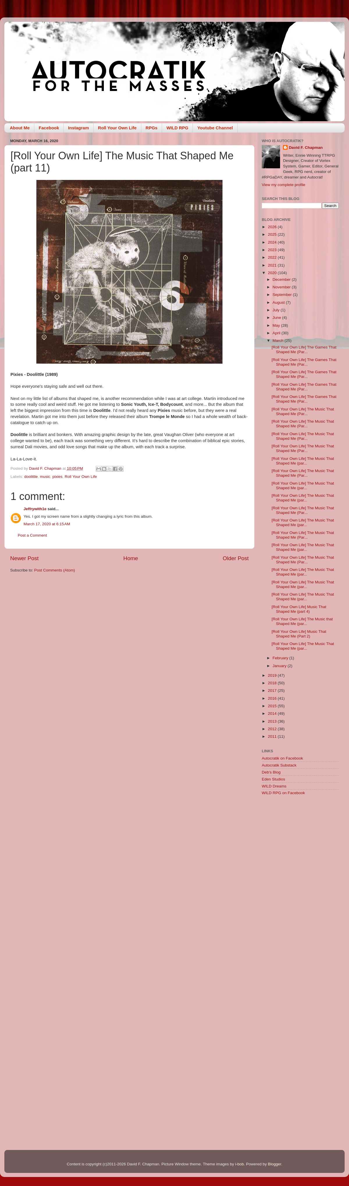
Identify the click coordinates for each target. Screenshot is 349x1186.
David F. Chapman (306, 147)
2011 (273, 736)
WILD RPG (177, 127)
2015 (273, 706)
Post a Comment (32, 535)
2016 (273, 698)
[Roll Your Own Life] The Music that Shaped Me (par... (302, 621)
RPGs (152, 127)
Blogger (274, 1164)
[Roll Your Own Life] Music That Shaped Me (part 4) (299, 609)
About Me (20, 127)
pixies (57, 476)
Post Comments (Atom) (54, 570)
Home (130, 558)
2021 (273, 265)
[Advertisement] (300, 841)
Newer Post (24, 558)
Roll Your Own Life (117, 127)
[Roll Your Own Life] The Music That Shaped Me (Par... (303, 411)
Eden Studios (273, 779)
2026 (273, 227)
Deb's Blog (271, 772)
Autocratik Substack (279, 765)
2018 (273, 683)
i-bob (239, 1164)
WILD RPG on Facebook (283, 793)
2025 (273, 234)
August (279, 302)
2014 (273, 713)
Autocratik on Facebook (282, 758)
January (280, 666)
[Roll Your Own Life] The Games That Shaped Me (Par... (304, 349)
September (283, 294)
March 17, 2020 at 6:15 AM (47, 524)
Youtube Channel (215, 127)
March (278, 340)
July (277, 310)
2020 (273, 273)
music (45, 476)
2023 (273, 250)
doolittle (31, 476)
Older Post (236, 558)
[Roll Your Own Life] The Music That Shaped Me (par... (303, 460)
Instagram (78, 127)
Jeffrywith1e (35, 509)
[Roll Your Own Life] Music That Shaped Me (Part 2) (299, 633)
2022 (273, 257)
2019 (273, 675)
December (282, 279)
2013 (273, 721)
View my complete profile (283, 185)
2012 (273, 729)
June (277, 317)
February (281, 658)
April (277, 333)
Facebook (49, 127)
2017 (273, 690)
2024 (273, 242)
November (282, 287)
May (277, 325)
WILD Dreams (274, 786)
